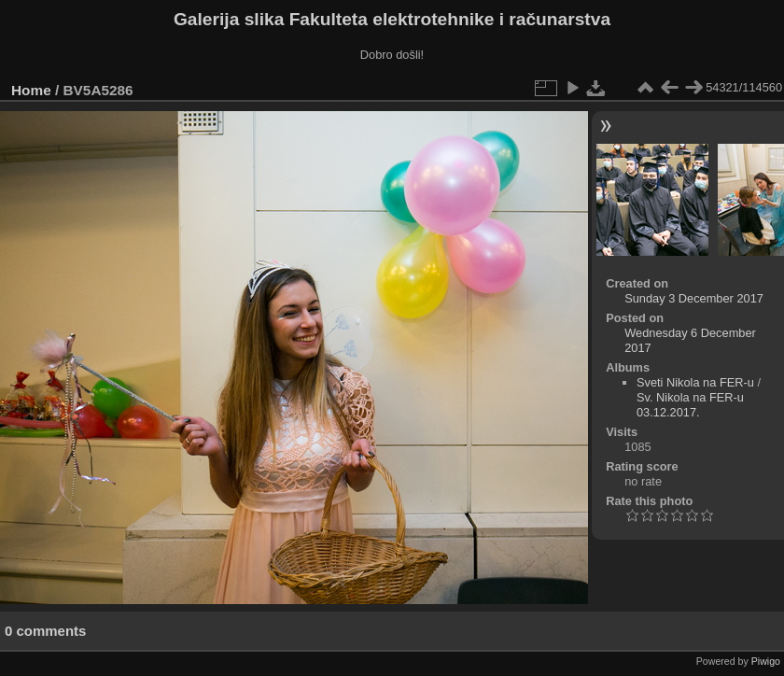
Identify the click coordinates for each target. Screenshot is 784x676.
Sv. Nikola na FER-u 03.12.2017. (690, 404)
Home (31, 90)
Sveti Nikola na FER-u (695, 382)
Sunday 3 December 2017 (693, 298)
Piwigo (765, 661)
